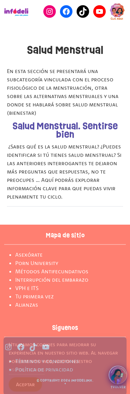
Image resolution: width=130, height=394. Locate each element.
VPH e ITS (26, 287)
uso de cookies (27, 372)
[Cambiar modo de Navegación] (117, 11)
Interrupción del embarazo (51, 279)
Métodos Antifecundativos (51, 271)
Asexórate (29, 254)
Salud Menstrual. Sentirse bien (65, 130)
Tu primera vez (34, 296)
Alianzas (26, 304)
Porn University (36, 262)
